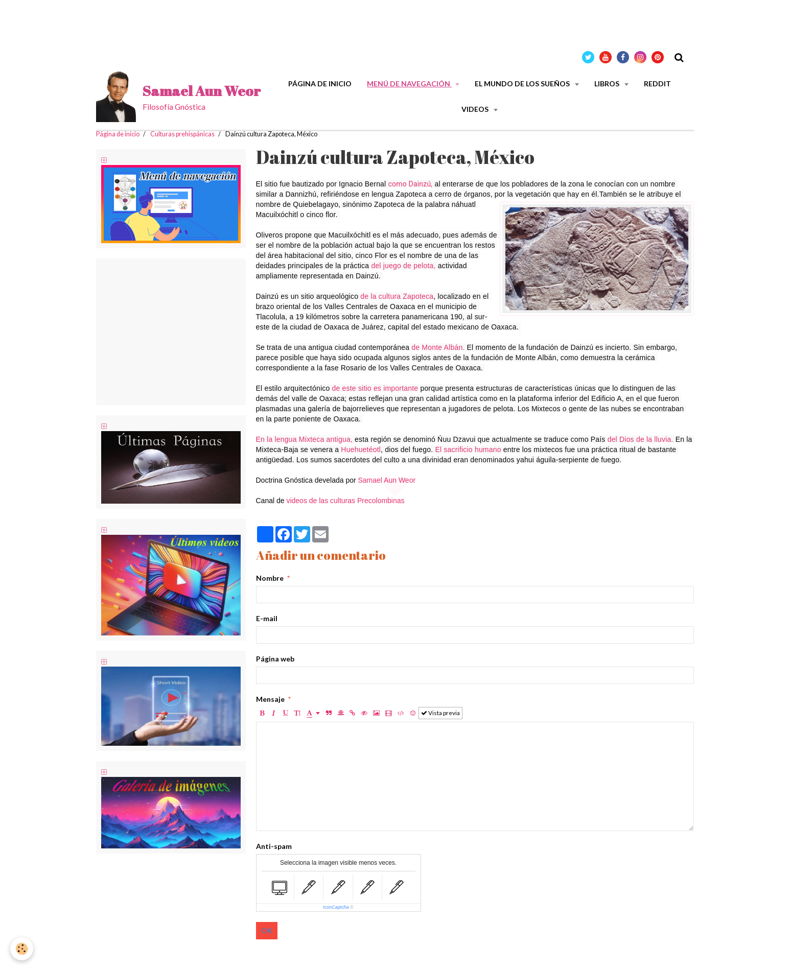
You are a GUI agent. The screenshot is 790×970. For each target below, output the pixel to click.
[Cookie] (21, 948)
